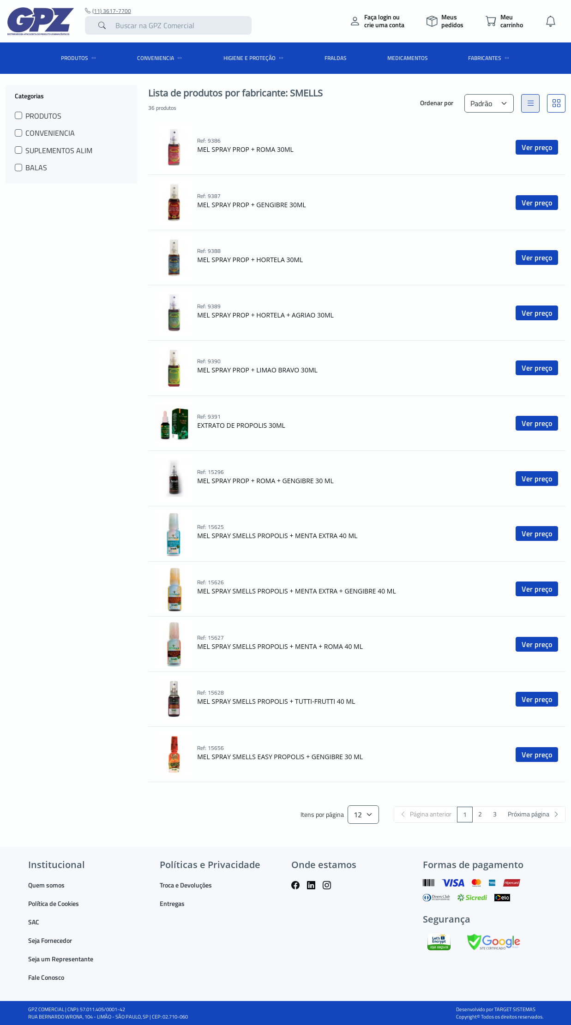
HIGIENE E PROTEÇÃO (254, 58)
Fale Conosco (46, 977)
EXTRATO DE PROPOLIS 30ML (241, 425)
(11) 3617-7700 (108, 11)
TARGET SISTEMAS (514, 1009)
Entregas (172, 903)
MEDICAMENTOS (407, 58)
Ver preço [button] (537, 147)
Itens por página (322, 815)
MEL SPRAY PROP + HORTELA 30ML (250, 259)
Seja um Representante (60, 959)
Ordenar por (436, 103)
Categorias (29, 95)
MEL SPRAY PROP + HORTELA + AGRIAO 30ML (265, 315)
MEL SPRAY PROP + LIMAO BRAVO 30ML (257, 370)
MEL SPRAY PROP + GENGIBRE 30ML (251, 204)
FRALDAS (336, 58)
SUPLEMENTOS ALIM (58, 150)
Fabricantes (490, 58)
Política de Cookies (53, 903)
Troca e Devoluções (186, 885)
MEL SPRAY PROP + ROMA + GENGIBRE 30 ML (265, 480)
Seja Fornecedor (50, 940)
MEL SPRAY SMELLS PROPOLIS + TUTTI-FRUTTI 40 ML (276, 701)
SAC (33, 922)
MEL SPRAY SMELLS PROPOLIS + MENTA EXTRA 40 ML (277, 535)
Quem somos (46, 885)
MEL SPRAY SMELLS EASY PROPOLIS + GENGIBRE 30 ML (280, 756)
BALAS (36, 167)
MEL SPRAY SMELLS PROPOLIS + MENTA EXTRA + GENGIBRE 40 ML (296, 591)
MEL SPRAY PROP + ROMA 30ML (245, 149)
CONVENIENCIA (161, 58)
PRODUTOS (80, 58)
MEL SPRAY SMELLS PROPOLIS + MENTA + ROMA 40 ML (280, 646)
